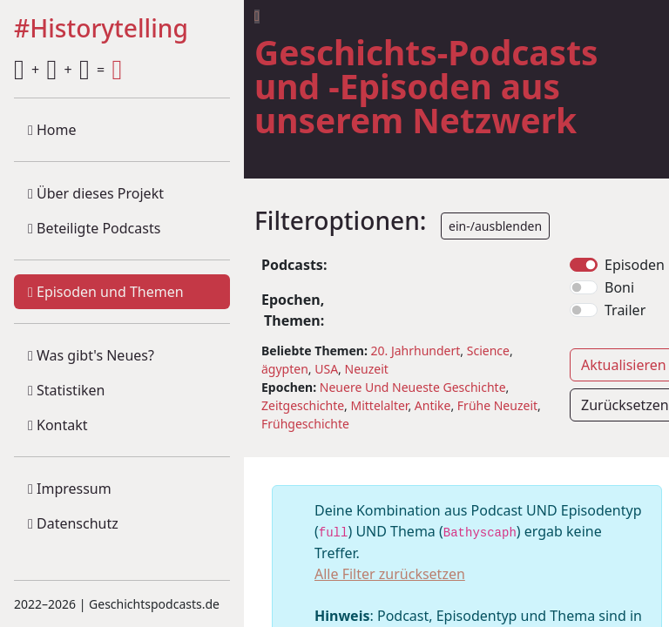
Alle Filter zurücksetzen (389, 573)
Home (52, 129)
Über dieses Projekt (96, 193)
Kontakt (58, 425)
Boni (619, 287)
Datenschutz (73, 523)
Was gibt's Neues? (91, 355)
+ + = (68, 70)
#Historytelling (101, 29)
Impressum (70, 488)
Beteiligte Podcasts (94, 228)
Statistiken (66, 390)
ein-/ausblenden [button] (495, 226)
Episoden (635, 264)
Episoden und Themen (106, 291)
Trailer (625, 310)
